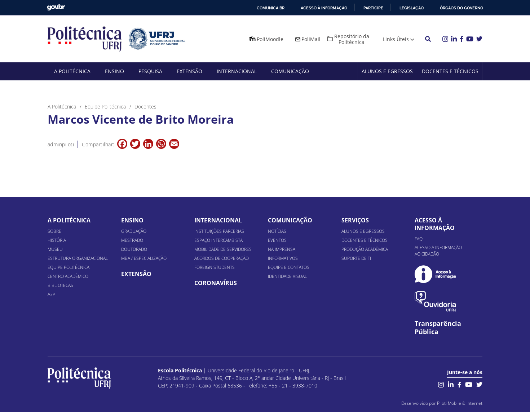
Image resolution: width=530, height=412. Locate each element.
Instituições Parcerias (219, 231)
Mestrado (132, 240)
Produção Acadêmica (364, 249)
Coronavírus (215, 283)
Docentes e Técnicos (450, 71)
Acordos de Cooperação (221, 258)
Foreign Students (214, 267)
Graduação (133, 231)
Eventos (277, 240)
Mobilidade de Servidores (223, 249)
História (57, 240)
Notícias (277, 231)
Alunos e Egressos (387, 71)
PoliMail (311, 39)
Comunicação (290, 71)
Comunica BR (270, 7)
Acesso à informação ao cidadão (438, 250)
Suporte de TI (356, 258)
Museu (55, 249)
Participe (373, 7)
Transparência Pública (438, 327)
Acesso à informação (324, 7)
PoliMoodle (270, 39)
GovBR (56, 7)
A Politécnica (72, 71)
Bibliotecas (60, 285)
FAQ (419, 239)
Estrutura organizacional (78, 258)
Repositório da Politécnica (351, 39)
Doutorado (134, 249)
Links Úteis (396, 39)
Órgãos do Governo (461, 7)
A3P (51, 294)
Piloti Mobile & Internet (459, 403)
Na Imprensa (281, 249)
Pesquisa (150, 71)
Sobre (54, 231)
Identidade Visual (287, 276)
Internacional (237, 71)
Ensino (114, 71)
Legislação (411, 7)
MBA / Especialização (144, 258)
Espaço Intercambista (218, 240)
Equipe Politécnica (68, 267)
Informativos (283, 258)
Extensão (189, 71)
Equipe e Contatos (288, 267)
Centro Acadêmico (68, 276)
